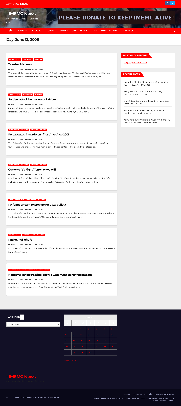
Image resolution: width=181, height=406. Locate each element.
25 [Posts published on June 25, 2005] (105, 346)
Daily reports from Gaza (135, 62)
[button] (174, 31)
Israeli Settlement (16, 199)
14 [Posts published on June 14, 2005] (74, 340)
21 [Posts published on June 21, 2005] (74, 346)
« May (66, 360)
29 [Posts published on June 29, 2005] (81, 352)
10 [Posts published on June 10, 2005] (97, 334)
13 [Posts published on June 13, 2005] (66, 340)
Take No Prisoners (20, 64)
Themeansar (54, 397)
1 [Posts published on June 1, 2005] (80, 329)
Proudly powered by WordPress (19, 397)
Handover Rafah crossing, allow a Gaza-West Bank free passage (50, 274)
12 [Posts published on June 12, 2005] (112, 334)
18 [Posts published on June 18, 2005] (105, 340)
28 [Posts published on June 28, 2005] (74, 352)
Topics (50, 31)
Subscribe (148, 394)
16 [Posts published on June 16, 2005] (89, 340)
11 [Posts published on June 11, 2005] (104, 334)
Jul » (73, 360)
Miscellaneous (14, 59)
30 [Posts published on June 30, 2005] (89, 352)
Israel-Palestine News (105, 31)
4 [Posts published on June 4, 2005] (104, 329)
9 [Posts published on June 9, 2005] (88, 334)
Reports (22, 31)
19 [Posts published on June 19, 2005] (112, 340)
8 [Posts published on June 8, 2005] (81, 334)
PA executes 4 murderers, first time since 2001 (38, 134)
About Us (128, 31)
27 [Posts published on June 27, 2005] (66, 352)
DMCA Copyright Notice (164, 394)
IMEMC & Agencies (34, 69)
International (14, 270)
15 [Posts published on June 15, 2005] (81, 340)
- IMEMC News (21, 13)
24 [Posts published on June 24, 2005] (97, 346)
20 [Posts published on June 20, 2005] (66, 346)
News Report (27, 59)
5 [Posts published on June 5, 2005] (111, 329)
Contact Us (137, 394)
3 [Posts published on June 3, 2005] (96, 329)
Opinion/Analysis (28, 234)
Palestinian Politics (38, 129)
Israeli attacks (15, 94)
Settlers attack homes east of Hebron (32, 99)
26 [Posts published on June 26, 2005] (112, 346)
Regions (36, 31)
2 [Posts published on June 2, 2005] (88, 329)
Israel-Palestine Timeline (73, 31)
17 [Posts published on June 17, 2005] (97, 340)
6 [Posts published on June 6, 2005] (65, 334)
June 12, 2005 (17, 69)
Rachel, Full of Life (20, 239)
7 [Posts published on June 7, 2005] (73, 334)
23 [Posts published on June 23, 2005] (89, 346)
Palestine (38, 59)
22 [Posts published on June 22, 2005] (81, 346)
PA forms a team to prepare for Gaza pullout (37, 204)
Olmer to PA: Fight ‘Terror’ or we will (32, 169)
